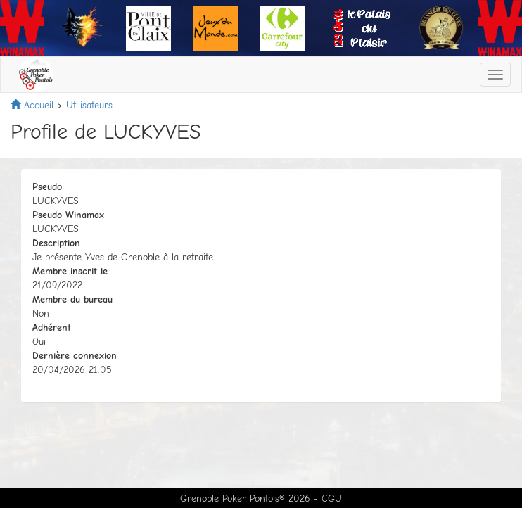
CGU (332, 498)
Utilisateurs (89, 105)
